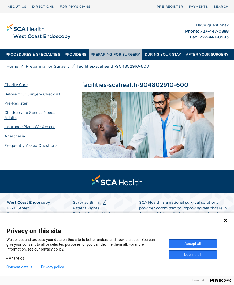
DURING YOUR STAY (163, 54)
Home (12, 66)
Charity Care (16, 84)
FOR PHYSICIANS (75, 7)
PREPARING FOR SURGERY (115, 54)
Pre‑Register (170, 7)
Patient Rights (86, 208)
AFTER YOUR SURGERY (207, 54)
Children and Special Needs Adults (29, 114)
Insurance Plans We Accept (29, 126)
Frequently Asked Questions (30, 144)
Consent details (19, 267)
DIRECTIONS (43, 7)
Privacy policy (52, 267)
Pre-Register (16, 103)
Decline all (192, 254)
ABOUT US (17, 7)
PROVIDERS (75, 54)
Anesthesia (14, 135)
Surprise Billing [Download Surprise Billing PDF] (90, 203)
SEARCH (221, 7)
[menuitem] (17, 6)
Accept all (192, 243)
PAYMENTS (198, 7)
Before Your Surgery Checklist (32, 93)
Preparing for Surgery (48, 66)
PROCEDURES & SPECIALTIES (33, 54)
